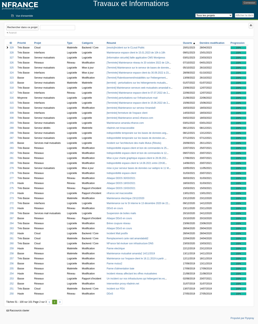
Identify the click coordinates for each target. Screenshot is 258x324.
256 (12, 263)
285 (12, 143)
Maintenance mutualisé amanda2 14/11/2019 (131, 253)
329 (12, 47)
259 (12, 248)
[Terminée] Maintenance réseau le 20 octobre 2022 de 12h (138, 62)
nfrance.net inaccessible (120, 193)
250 (12, 293)
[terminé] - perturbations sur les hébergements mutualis (136, 82)
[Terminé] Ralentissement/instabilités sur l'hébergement (136, 77)
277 (12, 178)
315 (12, 102)
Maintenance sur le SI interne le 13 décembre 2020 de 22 (137, 203)
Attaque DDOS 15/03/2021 (121, 188)
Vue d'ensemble (24, 15)
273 (12, 198)
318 (12, 87)
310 (12, 107)
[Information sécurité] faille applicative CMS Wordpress (136, 57)
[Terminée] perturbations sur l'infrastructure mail (132, 97)
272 (12, 203)
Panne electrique (116, 248)
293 (12, 123)
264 (12, 223)
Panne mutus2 (114, 263)
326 (12, 62)
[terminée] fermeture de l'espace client (127, 112)
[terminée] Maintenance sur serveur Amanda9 (131, 107)
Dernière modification (212, 43)
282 (12, 153)
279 (12, 168)
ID (11, 43)
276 (12, 183)
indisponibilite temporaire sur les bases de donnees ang (136, 133)
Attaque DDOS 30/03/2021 (121, 178)
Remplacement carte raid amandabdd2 (127, 238)
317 (12, 92)
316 (12, 97)
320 (12, 82)
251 (12, 288)
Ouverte (189, 43)
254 (12, 273)
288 (12, 133)
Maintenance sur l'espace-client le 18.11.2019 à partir (135, 258)
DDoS (110, 293)
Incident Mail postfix (117, 233)
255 (12, 268)
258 (12, 253)
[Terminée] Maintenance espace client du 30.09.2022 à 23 (137, 72)
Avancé (13, 32)
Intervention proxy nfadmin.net (123, 283)
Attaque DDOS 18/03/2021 (121, 183)
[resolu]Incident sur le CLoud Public (126, 47)
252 (12, 283)
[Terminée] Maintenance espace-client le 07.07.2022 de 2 (137, 92)
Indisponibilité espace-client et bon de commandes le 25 (136, 148)
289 (12, 128)
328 (12, 52)
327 (12, 57)
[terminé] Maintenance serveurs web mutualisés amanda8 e (138, 87)
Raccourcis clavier (17, 310)
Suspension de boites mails (121, 213)
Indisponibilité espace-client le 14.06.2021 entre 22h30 (136, 163)
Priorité (21, 43)
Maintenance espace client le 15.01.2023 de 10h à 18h (136, 52)
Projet (37, 43)
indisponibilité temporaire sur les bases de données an (136, 138)
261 (12, 238)
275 (12, 188)
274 (12, 193)
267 (12, 218)
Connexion (249, 2)
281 (12, 158)
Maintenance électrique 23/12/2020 (125, 198)
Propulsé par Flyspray (242, 318)
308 (12, 118)
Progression (237, 43)
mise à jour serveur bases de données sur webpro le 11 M (138, 168)
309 (12, 112)
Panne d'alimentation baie (120, 268)
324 (12, 72)
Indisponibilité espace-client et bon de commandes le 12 (136, 153)
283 (12, 148)
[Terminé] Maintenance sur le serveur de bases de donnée (138, 67)
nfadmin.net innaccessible (120, 128)
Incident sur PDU (116, 288)
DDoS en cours (115, 208)
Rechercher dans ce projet (22, 27)
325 (12, 67)
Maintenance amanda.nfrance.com (125, 123)
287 (12, 138)
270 (12, 208)
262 (12, 233)
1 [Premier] (49, 302)
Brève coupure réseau (118, 223)
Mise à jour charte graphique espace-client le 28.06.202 (136, 158)
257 (12, 258)
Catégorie (87, 43)
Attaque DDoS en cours (119, 218)
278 (12, 173)
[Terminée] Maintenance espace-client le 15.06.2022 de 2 (137, 102)
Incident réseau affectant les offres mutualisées (132, 273)
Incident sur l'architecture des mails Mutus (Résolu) (134, 143)
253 (12, 278)
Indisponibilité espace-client (121, 173)
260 (12, 243)
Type (69, 43)
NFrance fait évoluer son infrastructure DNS (130, 243)
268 (12, 213)
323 (12, 77)
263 (12, 228)
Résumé (111, 43)
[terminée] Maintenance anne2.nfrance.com (130, 118)
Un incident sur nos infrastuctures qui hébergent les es (136, 278)
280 (12, 163)
